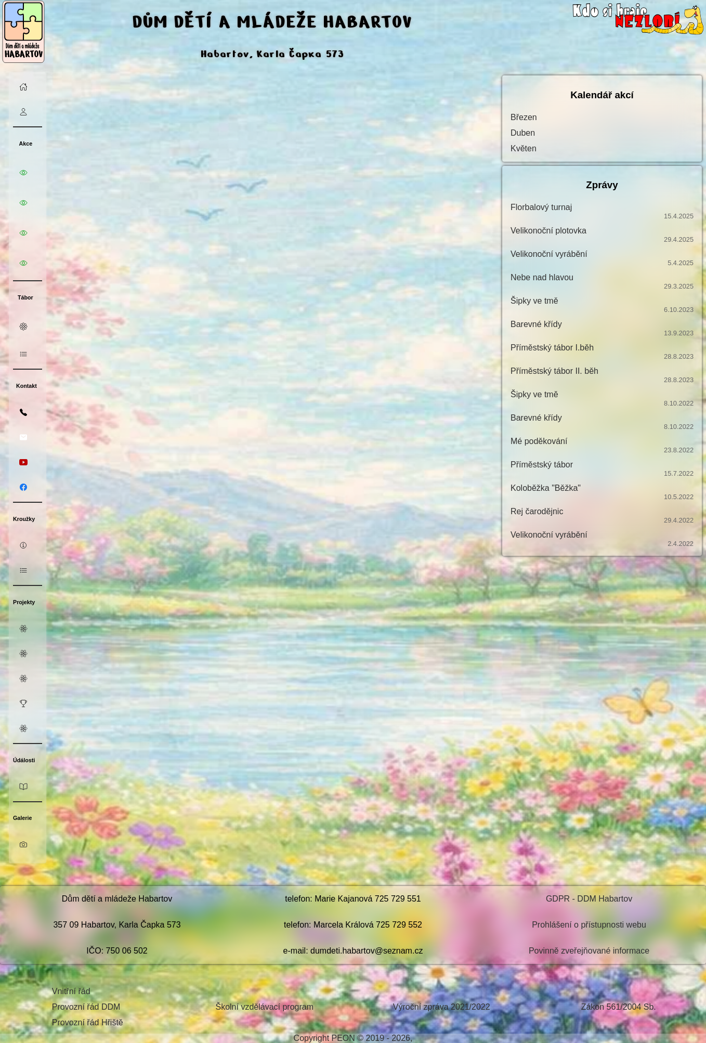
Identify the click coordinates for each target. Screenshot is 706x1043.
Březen (524, 117)
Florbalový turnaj (602, 211)
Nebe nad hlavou (602, 281)
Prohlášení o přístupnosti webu (589, 924)
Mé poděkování (602, 445)
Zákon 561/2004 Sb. (618, 1006)
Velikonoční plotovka (602, 234)
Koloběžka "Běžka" (602, 492)
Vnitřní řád (71, 991)
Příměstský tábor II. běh (602, 375)
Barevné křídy (602, 328)
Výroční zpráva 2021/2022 (441, 1006)
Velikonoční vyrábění (602, 258)
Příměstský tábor (602, 468)
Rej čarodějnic (602, 515)
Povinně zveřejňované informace (589, 950)
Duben (523, 132)
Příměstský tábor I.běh (602, 351)
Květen (524, 148)
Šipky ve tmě (602, 305)
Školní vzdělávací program (264, 1006)
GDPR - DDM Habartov (589, 898)
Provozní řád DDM (86, 1006)
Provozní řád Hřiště (87, 1022)
